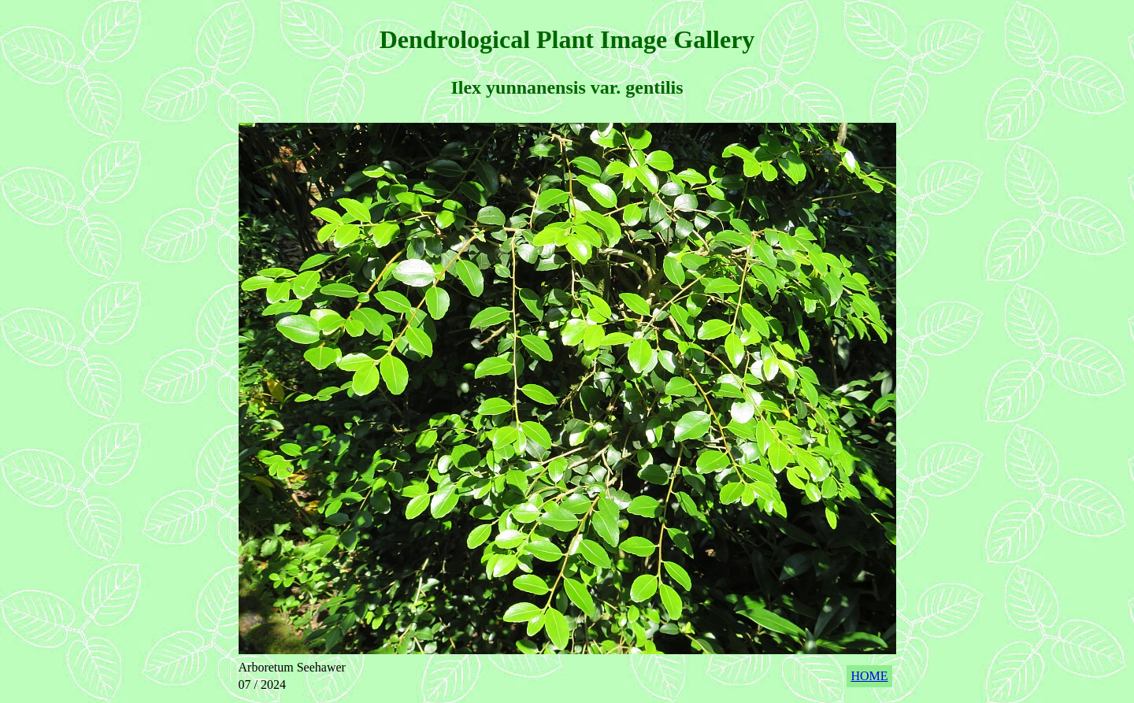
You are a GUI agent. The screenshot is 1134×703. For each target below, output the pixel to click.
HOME (869, 676)
